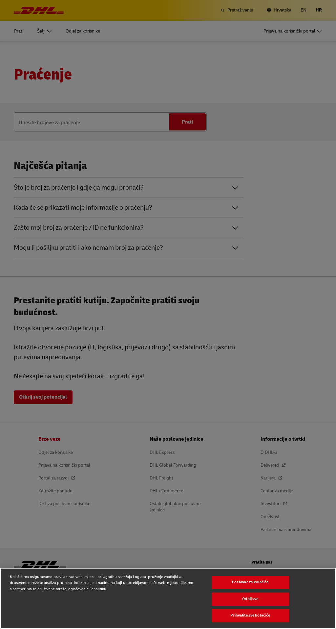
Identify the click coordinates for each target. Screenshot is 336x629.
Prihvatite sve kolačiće (250, 615)
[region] (168, 598)
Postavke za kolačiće (250, 582)
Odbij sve (250, 598)
